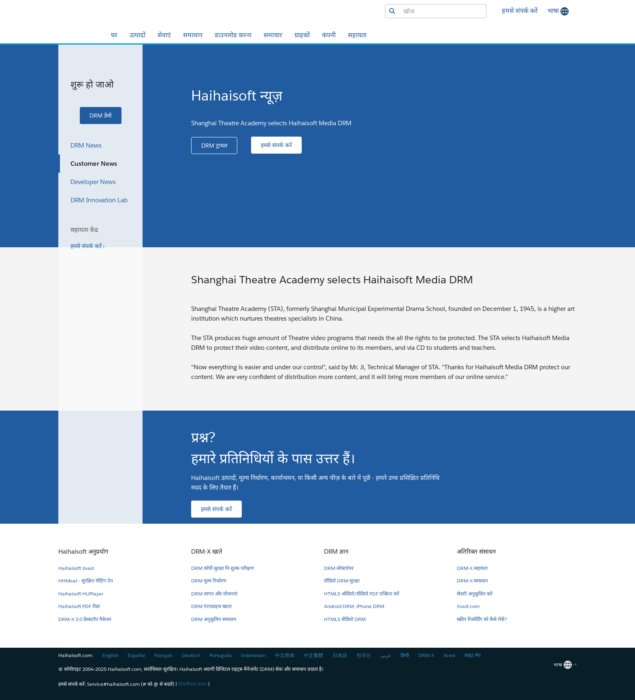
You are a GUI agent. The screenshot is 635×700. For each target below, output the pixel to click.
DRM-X (426, 655)
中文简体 (284, 655)
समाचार (273, 35)
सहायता (357, 35)
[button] (100, 115)
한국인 (363, 655)
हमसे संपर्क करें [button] (520, 10)
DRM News (86, 145)
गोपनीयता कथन (192, 684)
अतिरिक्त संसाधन (476, 551)
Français (163, 655)
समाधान (192, 35)
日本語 (339, 655)
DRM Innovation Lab (99, 200)
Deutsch (191, 655)
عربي (385, 655)
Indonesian (253, 655)
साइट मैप (473, 655)
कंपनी (329, 35)
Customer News (93, 163)
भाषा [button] (554, 10)
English (110, 655)
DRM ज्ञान (336, 551)
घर (114, 35)
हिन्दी (405, 655)
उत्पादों (137, 35)
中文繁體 (313, 655)
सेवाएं (164, 35)
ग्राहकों (302, 35)
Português (220, 655)
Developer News (93, 182)
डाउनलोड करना (233, 35)
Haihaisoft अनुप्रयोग (83, 551)
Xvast (449, 655)
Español (136, 655)
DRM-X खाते (206, 551)
